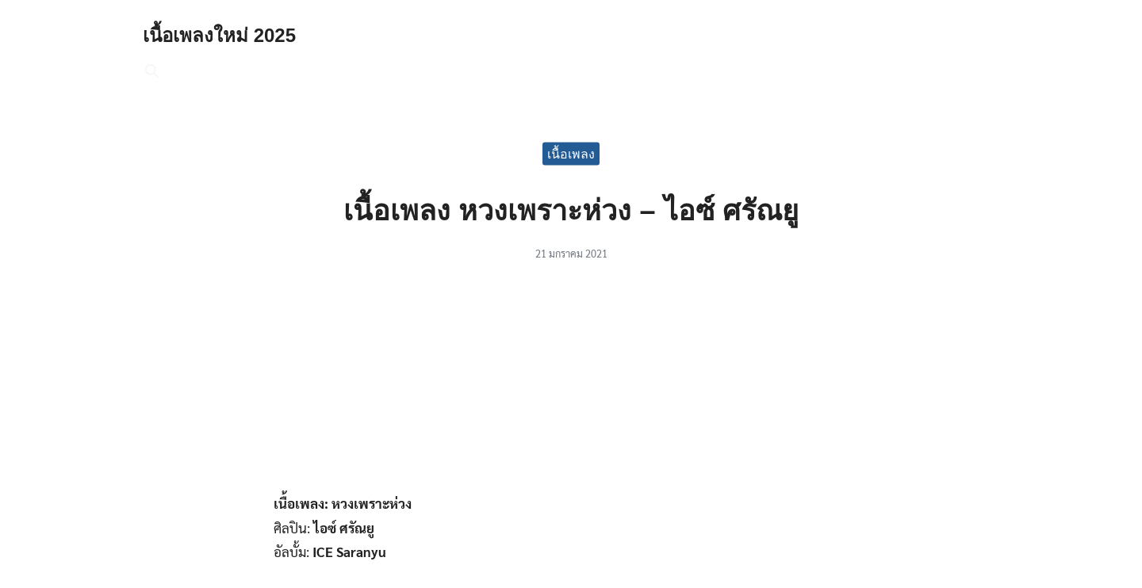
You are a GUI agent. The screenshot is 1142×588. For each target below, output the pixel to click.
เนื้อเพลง (571, 153)
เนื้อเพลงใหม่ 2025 (219, 35)
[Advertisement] (571, 386)
